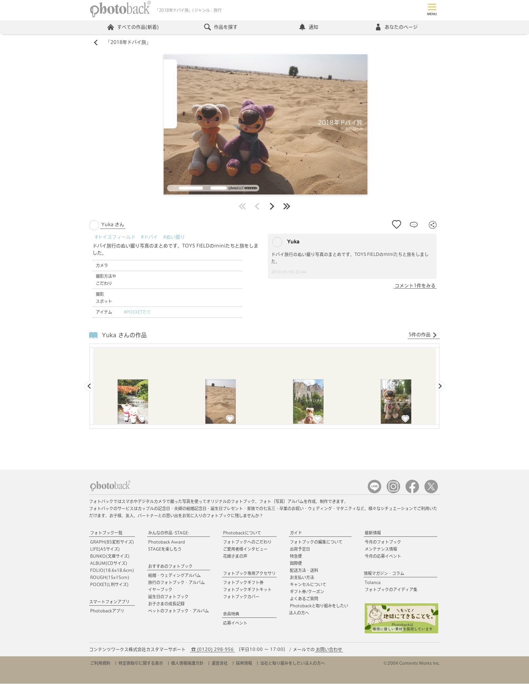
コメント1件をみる (415, 286)
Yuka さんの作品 (124, 335)
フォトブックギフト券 (243, 583)
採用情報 (244, 663)
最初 (242, 206)
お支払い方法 (302, 578)
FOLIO (112, 571)
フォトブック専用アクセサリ (249, 574)
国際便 (296, 563)
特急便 (296, 556)
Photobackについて (242, 533)
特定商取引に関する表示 (140, 663)
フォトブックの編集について (316, 542)
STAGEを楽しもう (165, 549)
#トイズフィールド (115, 237)
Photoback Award (166, 542)
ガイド (296, 533)
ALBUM (108, 563)
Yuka (285, 242)
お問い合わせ (329, 650)
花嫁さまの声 (235, 556)
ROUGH (109, 578)
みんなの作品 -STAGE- (168, 533)
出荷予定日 (300, 549)
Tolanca (373, 583)
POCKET (109, 585)
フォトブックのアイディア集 (391, 590)
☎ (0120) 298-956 (212, 650)
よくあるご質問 (304, 599)
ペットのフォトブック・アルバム (178, 611)
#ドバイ (149, 237)
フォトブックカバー (241, 597)
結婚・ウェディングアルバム (174, 576)
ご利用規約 (100, 663)
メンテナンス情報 (381, 549)
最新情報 (373, 533)
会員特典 (231, 614)
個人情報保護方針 (187, 663)
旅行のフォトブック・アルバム (176, 583)
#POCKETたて (137, 312)
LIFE (105, 549)
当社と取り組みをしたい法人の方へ (292, 663)
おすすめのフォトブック (170, 566)
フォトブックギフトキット (247, 590)
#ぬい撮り (174, 237)
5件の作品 (423, 335)
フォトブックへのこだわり (247, 542)
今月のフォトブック (383, 542)
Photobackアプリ (107, 611)
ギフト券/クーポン (307, 592)
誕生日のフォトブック (168, 597)
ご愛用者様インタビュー (245, 549)
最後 (286, 206)
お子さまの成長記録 (166, 604)
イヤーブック (160, 590)
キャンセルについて (308, 585)
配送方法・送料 (304, 571)
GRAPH (112, 542)
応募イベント (235, 623)
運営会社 (220, 663)
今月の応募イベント (383, 556)
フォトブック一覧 (106, 533)
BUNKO (110, 556)
